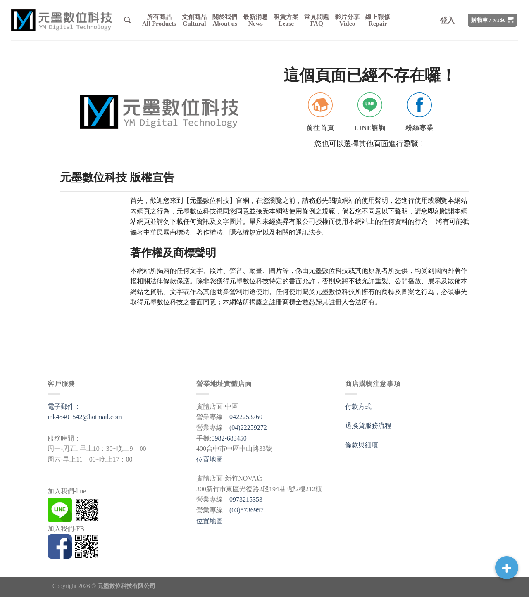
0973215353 (245, 499)
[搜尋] (127, 20)
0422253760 (245, 416)
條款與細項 (361, 444)
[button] (506, 567)
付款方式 (358, 406)
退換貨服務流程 (368, 425)
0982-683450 (228, 438)
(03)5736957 (246, 510)
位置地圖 (209, 459)
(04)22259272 (248, 427)
